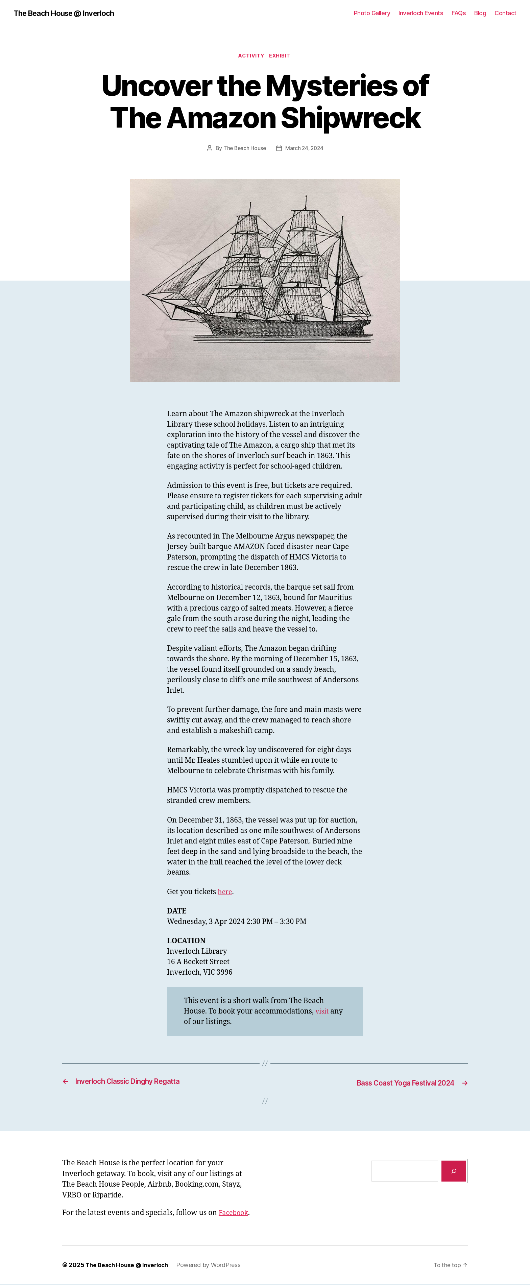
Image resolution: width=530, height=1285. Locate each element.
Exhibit (282, 57)
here (225, 893)
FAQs (459, 13)
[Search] (453, 1172)
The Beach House (244, 149)
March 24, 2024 (304, 149)
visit (322, 1013)
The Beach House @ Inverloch (69, 13)
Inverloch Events (421, 13)
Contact (505, 13)
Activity (250, 57)
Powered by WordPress (213, 1265)
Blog (480, 13)
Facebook (234, 1214)
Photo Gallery (372, 13)
